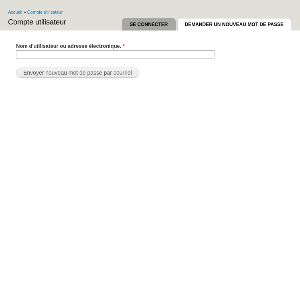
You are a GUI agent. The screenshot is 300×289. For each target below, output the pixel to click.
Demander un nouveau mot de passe (238, 22)
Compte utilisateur (45, 12)
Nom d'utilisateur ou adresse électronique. (70, 46)
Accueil (15, 12)
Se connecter (149, 24)
